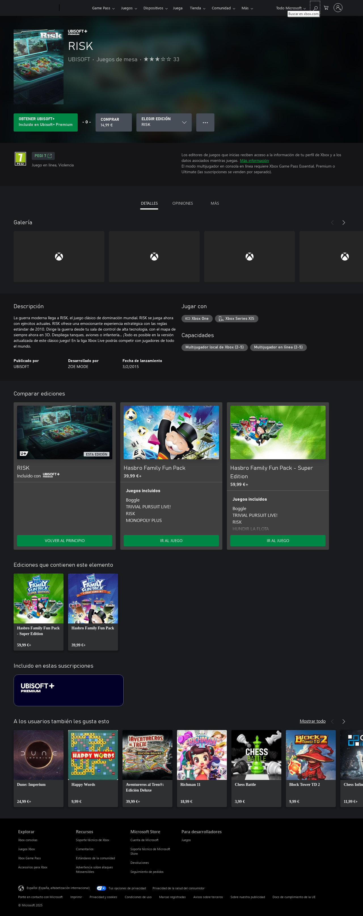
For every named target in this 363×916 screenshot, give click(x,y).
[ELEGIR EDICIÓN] (164, 122)
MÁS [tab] (215, 203)
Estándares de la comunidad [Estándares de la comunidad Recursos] (95, 858)
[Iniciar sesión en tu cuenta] (338, 7)
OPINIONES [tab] (182, 203)
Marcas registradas (172, 897)
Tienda (195, 7)
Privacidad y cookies (103, 897)
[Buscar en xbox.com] (315, 7)
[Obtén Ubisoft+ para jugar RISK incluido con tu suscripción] (46, 122)
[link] (39, 612)
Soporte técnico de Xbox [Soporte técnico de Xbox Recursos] (92, 840)
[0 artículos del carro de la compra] (326, 7)
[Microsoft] (37, 8)
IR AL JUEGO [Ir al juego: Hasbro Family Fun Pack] (171, 540)
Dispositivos (153, 7)
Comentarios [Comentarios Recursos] (85, 849)
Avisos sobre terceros (208, 897)
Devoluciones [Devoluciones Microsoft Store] (139, 862)
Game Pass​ (101, 7)
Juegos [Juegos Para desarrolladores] (186, 840)
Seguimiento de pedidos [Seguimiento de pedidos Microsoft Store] (147, 871)
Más (245, 7)
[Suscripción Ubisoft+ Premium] (69, 690)
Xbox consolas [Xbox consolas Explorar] (27, 840)
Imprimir (76, 897)
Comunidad (221, 7)
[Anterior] (332, 223)
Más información (254, 160)
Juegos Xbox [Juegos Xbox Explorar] (26, 849)
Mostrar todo (313, 721)
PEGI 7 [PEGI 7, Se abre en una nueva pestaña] (43, 156)
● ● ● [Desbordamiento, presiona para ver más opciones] (205, 122)
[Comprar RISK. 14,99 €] (114, 122)
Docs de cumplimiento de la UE (294, 897)
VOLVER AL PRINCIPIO (65, 540)
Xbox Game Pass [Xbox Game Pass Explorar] (29, 858)
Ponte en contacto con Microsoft (40, 897)
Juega (178, 7)
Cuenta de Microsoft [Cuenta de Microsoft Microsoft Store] (144, 840)
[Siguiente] (343, 223)
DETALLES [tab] (149, 203)
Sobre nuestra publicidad (248, 897)
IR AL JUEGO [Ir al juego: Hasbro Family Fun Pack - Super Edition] (278, 540)
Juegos (127, 7)
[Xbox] (75, 8)
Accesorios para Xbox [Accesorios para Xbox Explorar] (32, 867)
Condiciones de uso (138, 897)
